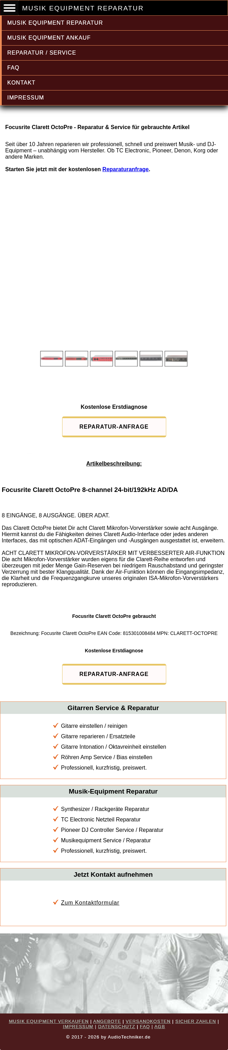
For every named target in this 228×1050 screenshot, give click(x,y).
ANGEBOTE (107, 1021)
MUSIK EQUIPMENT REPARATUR (55, 23)
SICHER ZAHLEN (195, 1021)
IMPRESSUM (25, 98)
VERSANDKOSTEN (148, 1021)
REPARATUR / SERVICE (41, 53)
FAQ (13, 68)
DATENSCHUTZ (116, 1026)
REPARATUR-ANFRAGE (114, 427)
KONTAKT (21, 83)
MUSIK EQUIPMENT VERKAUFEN (49, 1021)
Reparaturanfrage (125, 169)
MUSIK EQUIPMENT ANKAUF (49, 38)
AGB (159, 1026)
